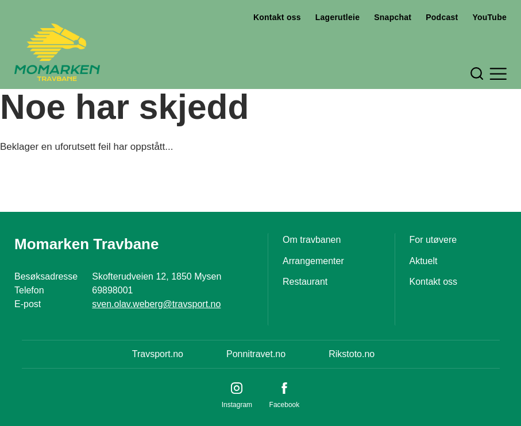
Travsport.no (157, 354)
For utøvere (433, 240)
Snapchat (392, 17)
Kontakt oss (277, 17)
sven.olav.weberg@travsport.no (156, 304)
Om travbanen (312, 240)
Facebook (284, 405)
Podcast (442, 17)
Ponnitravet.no (255, 354)
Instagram (237, 405)
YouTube (489, 17)
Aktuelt (424, 261)
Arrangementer (313, 261)
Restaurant (305, 281)
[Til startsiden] (57, 52)
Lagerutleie (337, 17)
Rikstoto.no (352, 354)
